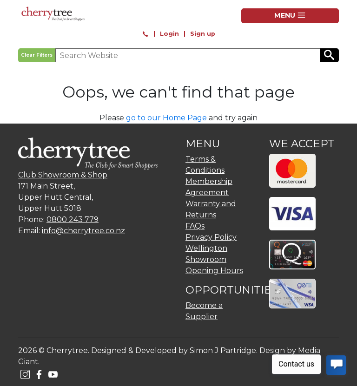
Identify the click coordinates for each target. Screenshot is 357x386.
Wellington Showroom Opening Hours (214, 259)
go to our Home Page (166, 117)
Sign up (202, 33)
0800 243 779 (72, 219)
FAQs (195, 226)
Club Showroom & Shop (62, 174)
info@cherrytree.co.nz (83, 230)
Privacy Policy (211, 237)
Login (169, 33)
